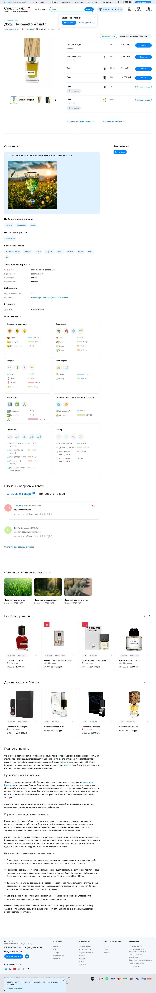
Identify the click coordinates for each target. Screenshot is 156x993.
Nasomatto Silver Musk (54, 727)
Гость (17, 528)
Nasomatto (65, 762)
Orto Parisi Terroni (15, 660)
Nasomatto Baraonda (128, 727)
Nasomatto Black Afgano (18, 727)
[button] (56, 100)
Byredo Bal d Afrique (128, 660)
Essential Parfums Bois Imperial (58, 660)
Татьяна (18, 505)
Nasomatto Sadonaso (91, 727)
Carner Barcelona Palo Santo (94, 660)
